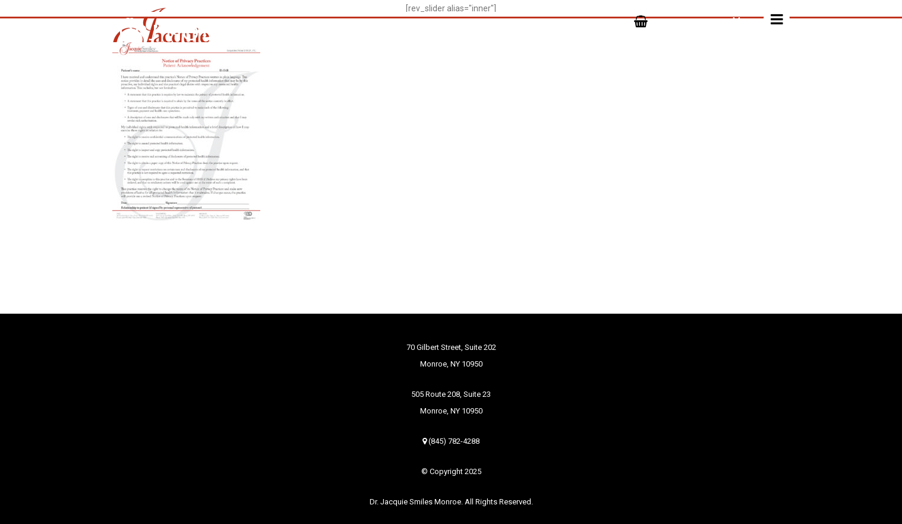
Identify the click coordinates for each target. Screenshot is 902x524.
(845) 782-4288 (451, 441)
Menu (761, 19)
